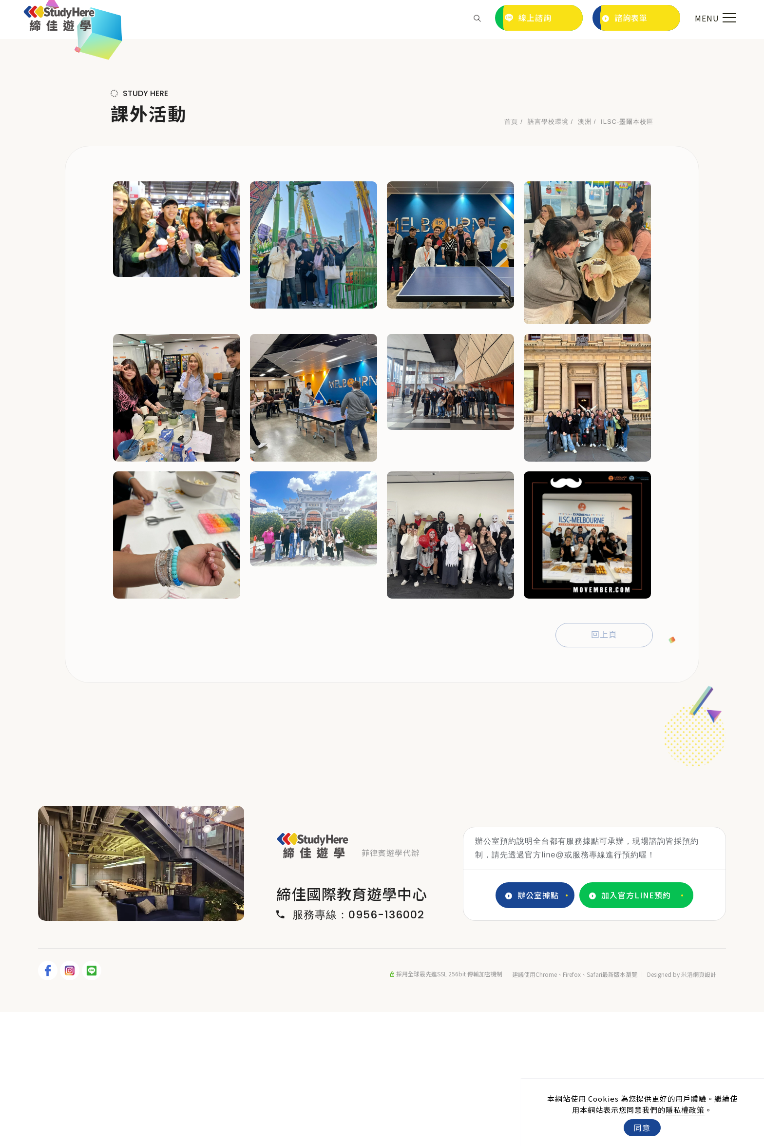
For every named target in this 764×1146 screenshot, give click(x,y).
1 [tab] (119, 1044)
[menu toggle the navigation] (714, 18)
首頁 (511, 255)
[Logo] (59, 16)
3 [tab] (149, 1044)
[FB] (49, 1104)
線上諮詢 (528, 17)
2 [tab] (134, 1044)
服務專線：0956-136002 (350, 1049)
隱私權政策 (685, 1110)
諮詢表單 (625, 18)
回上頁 (604, 769)
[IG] (71, 1104)
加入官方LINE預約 (630, 1029)
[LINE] (93, 1104)
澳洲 (585, 255)
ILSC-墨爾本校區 (627, 255)
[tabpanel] (382, 106)
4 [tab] (163, 1044)
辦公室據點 (532, 1029)
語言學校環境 (548, 255)
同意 (642, 1127)
